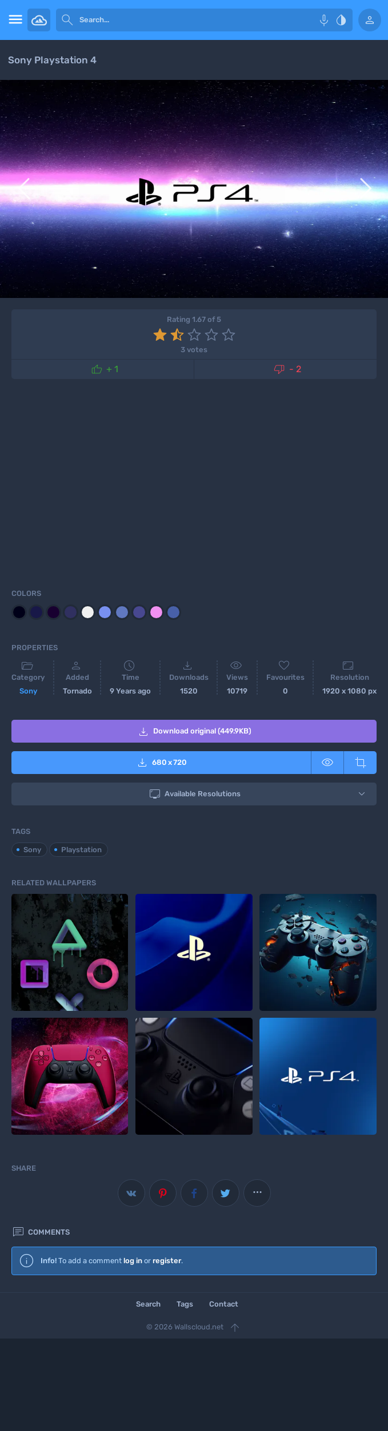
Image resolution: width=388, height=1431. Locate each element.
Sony (28, 691)
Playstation (81, 849)
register (167, 1260)
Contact (223, 1304)
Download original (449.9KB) (194, 732)
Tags (185, 1304)
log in (132, 1260)
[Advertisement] (194, 481)
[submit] (67, 20)
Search (148, 1304)
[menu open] (13, 20)
